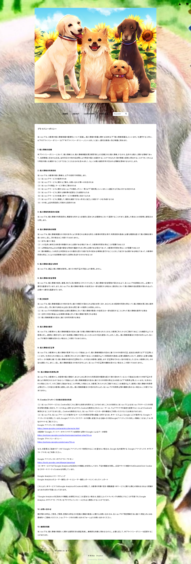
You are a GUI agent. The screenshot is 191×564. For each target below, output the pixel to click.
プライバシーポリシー (44, 551)
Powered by (95, 559)
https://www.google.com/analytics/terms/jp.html (59, 428)
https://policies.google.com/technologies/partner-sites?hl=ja (65, 435)
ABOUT (76, 114)
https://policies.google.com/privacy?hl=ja (56, 442)
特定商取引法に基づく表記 (64, 551)
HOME (65, 114)
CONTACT (104, 114)
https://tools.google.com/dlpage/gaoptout (56, 462)
